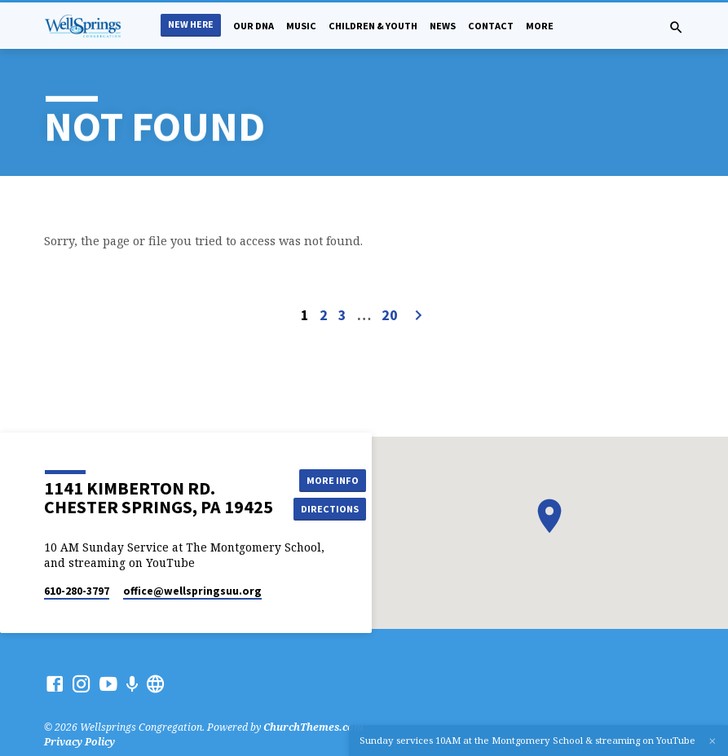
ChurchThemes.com (313, 727)
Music (301, 26)
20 (390, 314)
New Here (191, 24)
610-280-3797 (76, 591)
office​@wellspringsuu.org (192, 591)
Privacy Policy (79, 742)
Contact (491, 26)
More (540, 26)
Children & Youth (373, 26)
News (443, 26)
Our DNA (253, 26)
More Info (330, 479)
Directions (330, 509)
